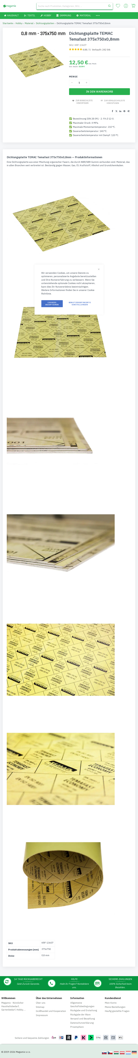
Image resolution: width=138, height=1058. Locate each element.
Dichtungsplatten (45, 23)
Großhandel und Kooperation (51, 1011)
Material (29, 23)
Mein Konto (111, 1002)
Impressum (42, 1015)
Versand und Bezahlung (82, 1018)
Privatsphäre (77, 1026)
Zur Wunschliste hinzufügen (84, 101)
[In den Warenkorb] (99, 91)
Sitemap (40, 1006)
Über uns (40, 1002)
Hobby (19, 23)
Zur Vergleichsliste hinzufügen (114, 101)
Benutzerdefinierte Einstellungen (80, 303)
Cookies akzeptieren (52, 303)
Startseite (8, 23)
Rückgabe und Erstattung (83, 1010)
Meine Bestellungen (115, 1006)
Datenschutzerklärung (82, 1022)
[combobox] (75, 6)
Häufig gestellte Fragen (117, 1011)
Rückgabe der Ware (80, 1014)
